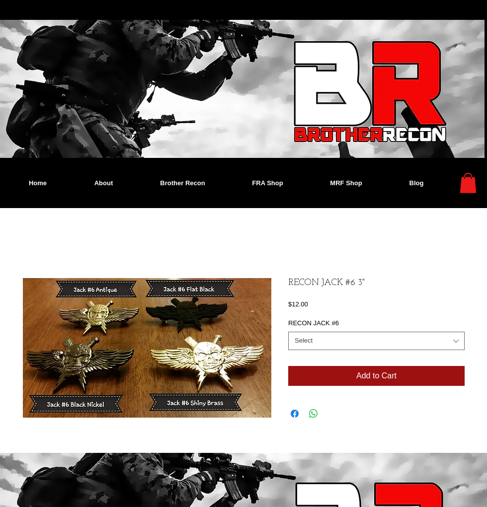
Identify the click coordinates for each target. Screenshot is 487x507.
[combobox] (376, 341)
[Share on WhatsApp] (314, 414)
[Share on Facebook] (295, 414)
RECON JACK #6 (313, 323)
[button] (468, 183)
